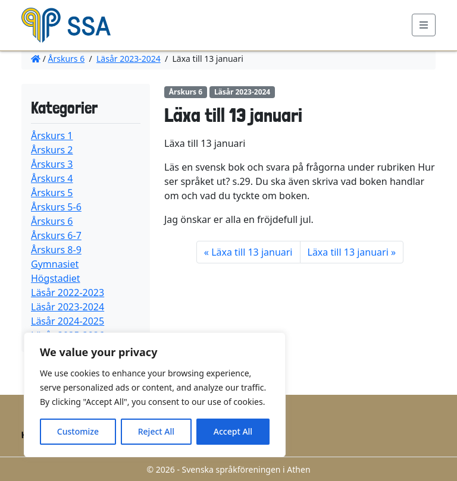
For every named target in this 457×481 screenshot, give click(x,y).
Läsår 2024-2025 (67, 321)
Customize (78, 431)
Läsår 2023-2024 (128, 58)
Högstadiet (55, 278)
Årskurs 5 (52, 192)
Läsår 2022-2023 (67, 292)
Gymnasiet (55, 264)
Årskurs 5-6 (56, 206)
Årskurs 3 (52, 164)
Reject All (156, 431)
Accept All (233, 431)
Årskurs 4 (52, 178)
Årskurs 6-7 (56, 235)
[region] (155, 394)
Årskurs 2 (52, 149)
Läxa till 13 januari (251, 252)
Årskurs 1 (52, 135)
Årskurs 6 (66, 58)
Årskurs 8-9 (56, 249)
